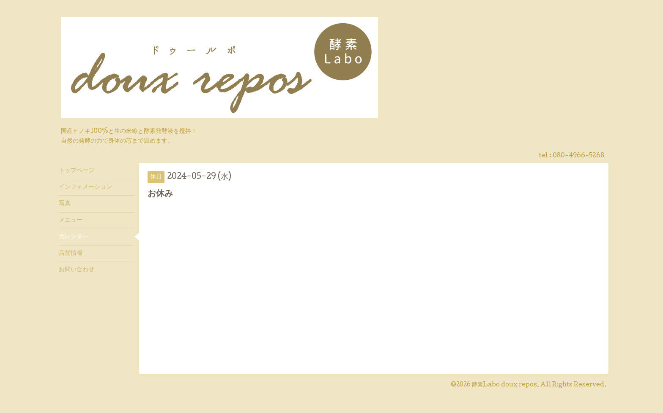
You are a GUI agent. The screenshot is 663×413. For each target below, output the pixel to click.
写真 (65, 203)
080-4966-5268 (578, 156)
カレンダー (73, 237)
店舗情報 (70, 253)
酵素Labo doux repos (504, 385)
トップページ (76, 170)
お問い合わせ (76, 270)
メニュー (70, 220)
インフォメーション (85, 187)
